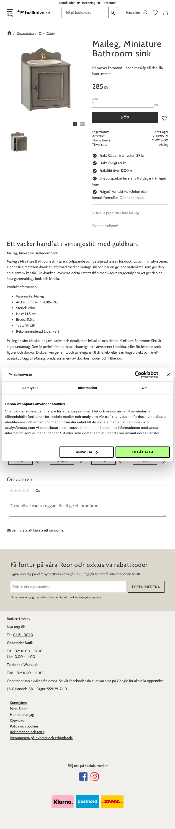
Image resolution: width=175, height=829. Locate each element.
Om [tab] (144, 388)
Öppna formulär (132, 198)
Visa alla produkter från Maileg (115, 213)
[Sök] (113, 12)
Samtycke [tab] (30, 388)
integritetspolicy (90, 597)
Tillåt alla (142, 452)
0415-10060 (23, 635)
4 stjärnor (24, 490)
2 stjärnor (15, 490)
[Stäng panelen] (168, 374)
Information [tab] (87, 388)
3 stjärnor (20, 490)
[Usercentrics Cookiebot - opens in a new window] (138, 374)
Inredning (88, 3)
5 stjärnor (28, 490)
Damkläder (67, 3)
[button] (10, 13)
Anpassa (87, 452)
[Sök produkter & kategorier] (85, 12)
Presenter (109, 3)
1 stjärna (11, 490)
